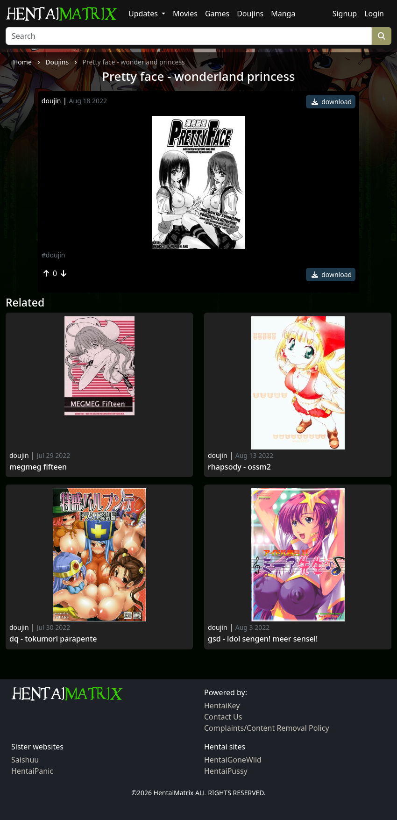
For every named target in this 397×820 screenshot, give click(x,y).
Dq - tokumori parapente (53, 639)
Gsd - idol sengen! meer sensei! (263, 639)
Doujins (250, 13)
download (332, 101)
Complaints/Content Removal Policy (266, 728)
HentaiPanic (32, 771)
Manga (283, 13)
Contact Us (223, 717)
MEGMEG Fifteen (38, 467)
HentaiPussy (226, 771)
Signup (345, 13)
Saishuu (25, 760)
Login (374, 13)
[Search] (189, 36)
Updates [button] (144, 13)
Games (217, 13)
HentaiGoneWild (233, 760)
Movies (185, 13)
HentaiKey (222, 705)
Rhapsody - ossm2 (239, 467)
